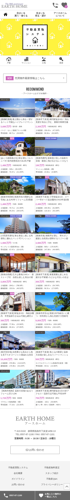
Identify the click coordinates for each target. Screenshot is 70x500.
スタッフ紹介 (51, 473)
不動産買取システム (18, 467)
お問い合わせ (35, 449)
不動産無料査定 (52, 467)
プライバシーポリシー (52, 484)
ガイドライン (18, 479)
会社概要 (18, 473)
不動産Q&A (51, 479)
